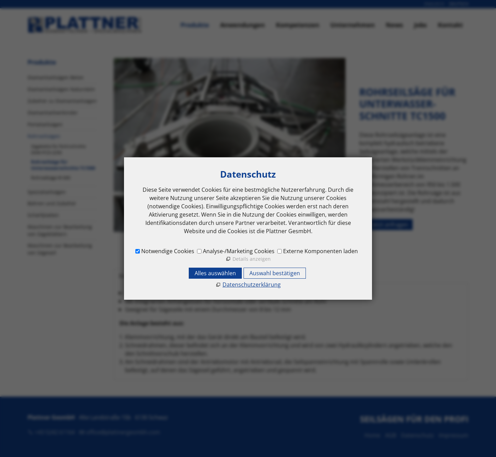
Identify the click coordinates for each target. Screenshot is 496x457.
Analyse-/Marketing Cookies (239, 251)
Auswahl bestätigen (274, 273)
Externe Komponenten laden (320, 251)
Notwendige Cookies (167, 251)
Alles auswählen (215, 273)
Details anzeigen (251, 259)
